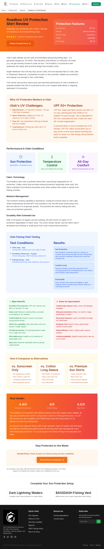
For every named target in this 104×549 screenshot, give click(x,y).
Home (4, 10)
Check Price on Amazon (52, 460)
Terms (92, 545)
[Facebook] (4, 537)
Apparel (22, 10)
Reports (31, 525)
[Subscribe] (98, 521)
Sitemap (98, 545)
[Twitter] (8, 537)
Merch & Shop (34, 532)
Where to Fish (33, 519)
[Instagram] (12, 537)
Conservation (59, 519)
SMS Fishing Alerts (35, 529)
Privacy (85, 545)
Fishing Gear (13, 10)
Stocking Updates (35, 522)
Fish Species (33, 515)
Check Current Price (20, 43)
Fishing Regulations (61, 515)
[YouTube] (15, 537)
